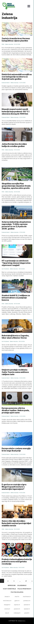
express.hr (17, 604)
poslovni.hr (17, 609)
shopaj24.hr (7, 604)
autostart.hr (27, 604)
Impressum (11, 585)
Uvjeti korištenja (9, 589)
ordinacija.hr (17, 613)
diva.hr (7, 613)
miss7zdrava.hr (7, 600)
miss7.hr (17, 596)
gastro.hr (17, 600)
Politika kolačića (17, 592)
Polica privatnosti (24, 589)
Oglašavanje (21, 585)
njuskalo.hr (27, 609)
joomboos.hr (26, 600)
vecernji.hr (7, 609)
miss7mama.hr (27, 596)
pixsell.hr (26, 613)
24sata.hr (7, 596)
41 (26, 581)
